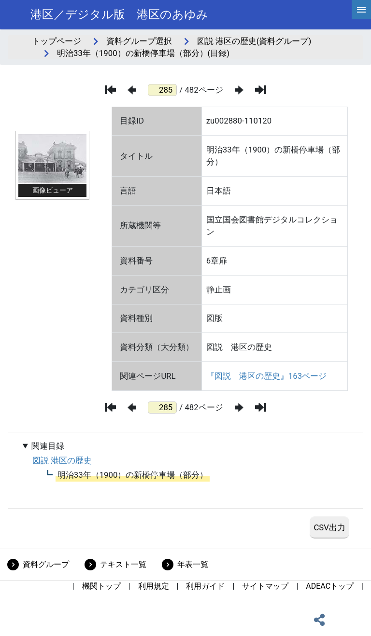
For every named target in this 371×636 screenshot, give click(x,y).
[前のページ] (132, 90)
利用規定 (153, 586)
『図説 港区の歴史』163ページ (266, 376)
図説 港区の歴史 (62, 460)
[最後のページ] (260, 89)
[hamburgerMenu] (361, 9)
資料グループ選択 (139, 41)
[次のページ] (239, 90)
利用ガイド (205, 586)
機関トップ (101, 586)
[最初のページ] (110, 89)
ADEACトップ (330, 586)
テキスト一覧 (123, 564)
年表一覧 (192, 564)
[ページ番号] (162, 90)
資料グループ (46, 564)
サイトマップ (265, 586)
